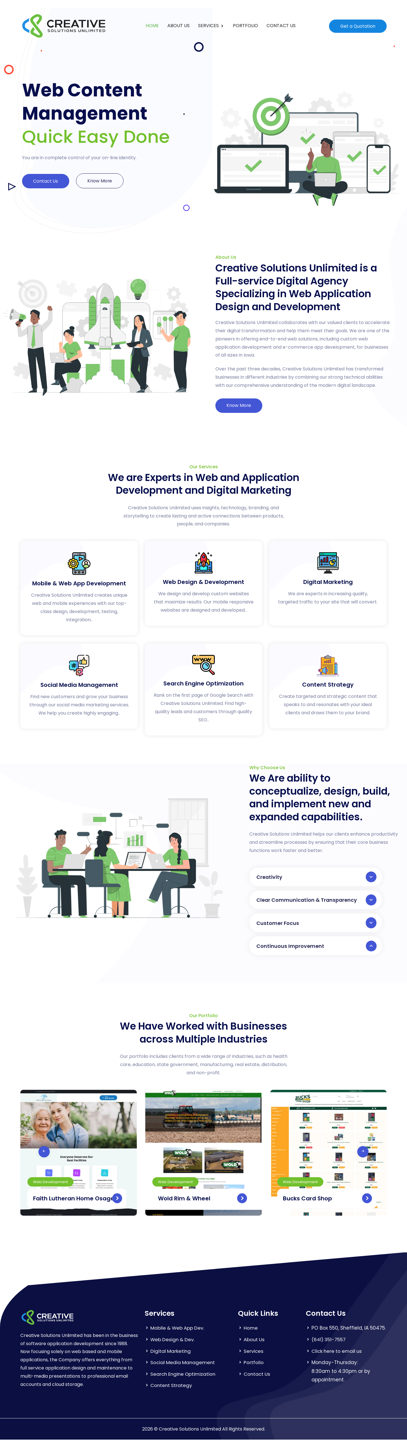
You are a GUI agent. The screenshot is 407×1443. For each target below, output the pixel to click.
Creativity (316, 877)
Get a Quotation (357, 25)
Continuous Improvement (316, 949)
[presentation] (27, 1155)
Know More (102, 181)
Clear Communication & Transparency (316, 901)
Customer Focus (316, 925)
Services (254, 1354)
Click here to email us (337, 1354)
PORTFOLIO (245, 25)
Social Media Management (183, 1366)
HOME (152, 25)
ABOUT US (178, 25)
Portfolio (254, 1366)
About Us (254, 1343)
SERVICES (209, 25)
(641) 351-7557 (329, 1343)
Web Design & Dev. (173, 1343)
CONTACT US (280, 25)
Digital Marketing (170, 1354)
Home (251, 1331)
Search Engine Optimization (184, 1377)
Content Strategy (171, 1389)
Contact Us (46, 181)
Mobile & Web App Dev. (178, 1331)
